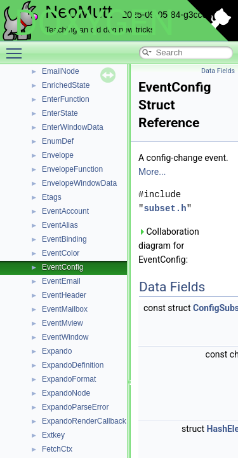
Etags (52, 197)
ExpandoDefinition (72, 365)
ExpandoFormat (69, 379)
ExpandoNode (66, 393)
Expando (57, 351)
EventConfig (62, 267)
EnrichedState (65, 85)
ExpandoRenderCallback (84, 421)
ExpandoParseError (75, 407)
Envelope (58, 155)
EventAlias (60, 225)
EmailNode (60, 71)
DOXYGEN (94, 23)
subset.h (164, 208)
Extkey (53, 435)
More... (152, 172)
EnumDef (58, 141)
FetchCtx (57, 449)
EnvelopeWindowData (79, 183)
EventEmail (61, 281)
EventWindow (65, 337)
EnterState (60, 113)
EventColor (60, 253)
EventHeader (64, 295)
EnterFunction (65, 99)
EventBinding (64, 239)
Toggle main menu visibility (17, 47)
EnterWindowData (72, 127)
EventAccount (65, 211)
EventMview (62, 323)
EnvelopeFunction (72, 169)
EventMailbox (65, 309)
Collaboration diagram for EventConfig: (168, 245)
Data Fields (218, 71)
